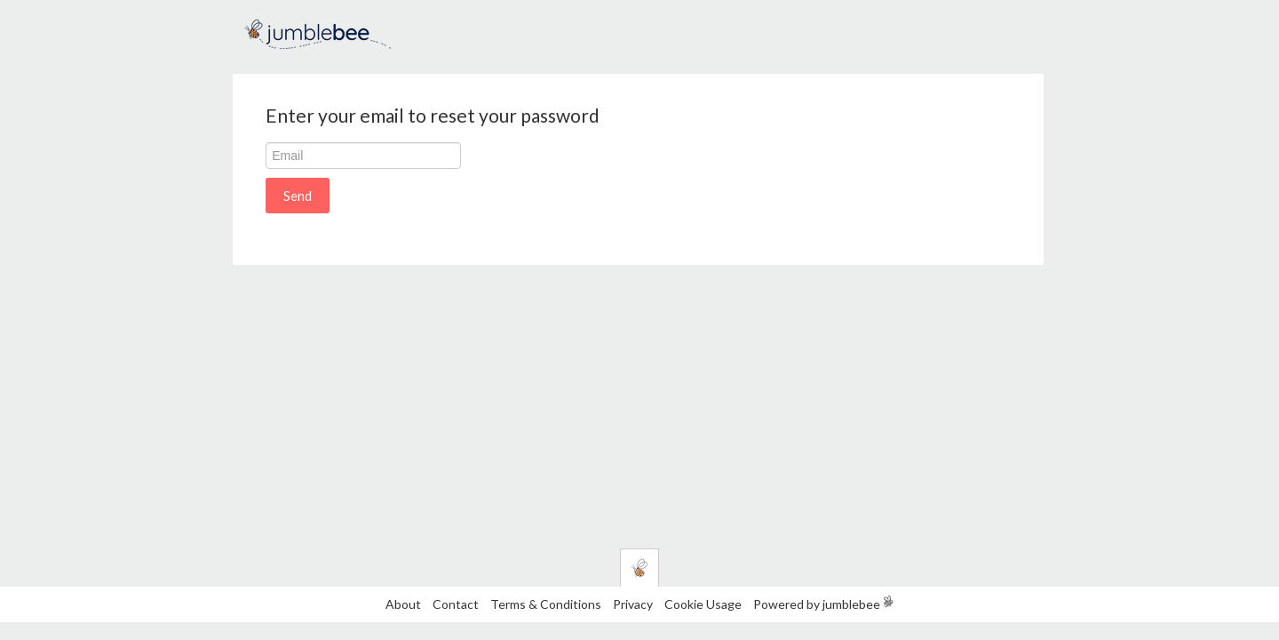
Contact (456, 604)
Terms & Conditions (547, 604)
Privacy (633, 604)
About (403, 604)
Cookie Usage (703, 604)
